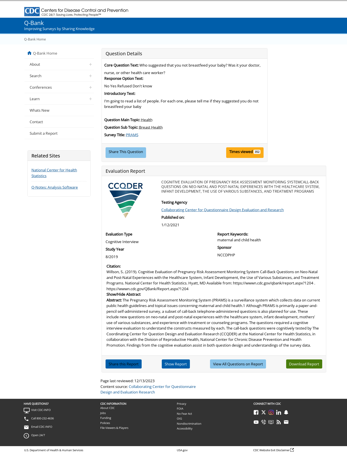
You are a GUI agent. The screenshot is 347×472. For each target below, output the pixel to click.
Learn (35, 98)
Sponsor (224, 247)
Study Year (115, 249)
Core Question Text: (121, 65)
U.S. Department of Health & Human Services (53, 450)
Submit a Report (44, 133)
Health (146, 119)
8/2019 (112, 256)
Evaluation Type (119, 234)
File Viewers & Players (114, 428)
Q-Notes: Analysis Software (54, 187)
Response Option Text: (123, 78)
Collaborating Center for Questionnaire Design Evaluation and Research (222, 209)
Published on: (172, 217)
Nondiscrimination (189, 424)
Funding (105, 418)
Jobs (103, 413)
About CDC (107, 408)
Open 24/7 (38, 435)
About (35, 64)
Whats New (39, 110)
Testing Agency (174, 202)
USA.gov (182, 450)
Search (35, 75)
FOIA (180, 409)
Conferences (41, 87)
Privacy (181, 404)
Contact (36, 121)
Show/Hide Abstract (123, 294)
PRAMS (132, 134)
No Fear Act (184, 414)
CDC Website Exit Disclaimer (271, 450)
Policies (105, 423)
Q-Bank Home (35, 39)
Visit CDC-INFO (41, 410)
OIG (179, 418)
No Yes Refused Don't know (128, 85)
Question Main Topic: (122, 119)
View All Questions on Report (238, 363)
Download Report (304, 363)
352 (257, 152)
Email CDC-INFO (41, 427)
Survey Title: (114, 134)
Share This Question (126, 151)
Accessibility (185, 428)
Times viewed (241, 151)
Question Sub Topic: (121, 127)
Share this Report (124, 363)
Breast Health (151, 127)
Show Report (176, 363)
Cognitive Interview (122, 241)
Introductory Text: (119, 93)
